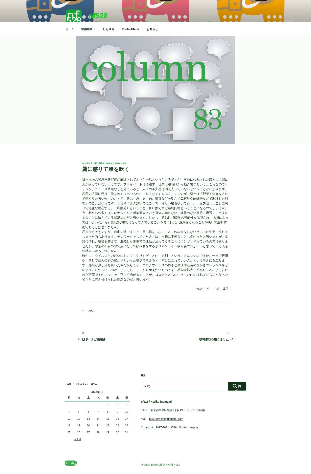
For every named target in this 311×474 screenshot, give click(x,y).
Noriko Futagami (116, 163)
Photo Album (130, 29)
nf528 (98, 16)
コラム (91, 310)
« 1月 (77, 439)
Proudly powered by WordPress (160, 464)
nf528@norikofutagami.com (166, 418)
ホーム (69, 29)
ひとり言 (108, 29)
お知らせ (152, 29)
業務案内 (88, 29)
